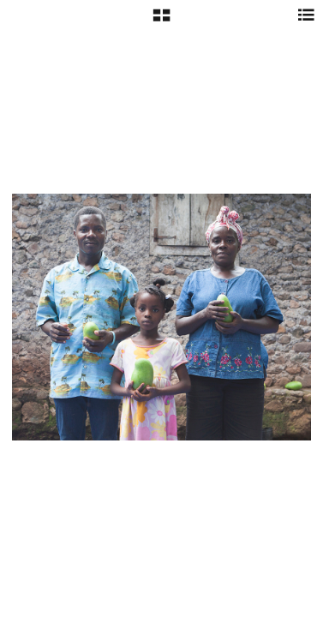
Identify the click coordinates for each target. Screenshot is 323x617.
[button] (161, 21)
